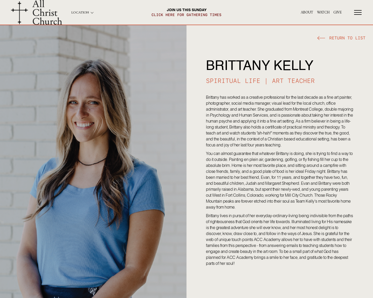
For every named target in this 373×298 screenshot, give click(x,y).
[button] (341, 38)
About (307, 12)
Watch (323, 12)
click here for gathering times (186, 15)
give (337, 12)
